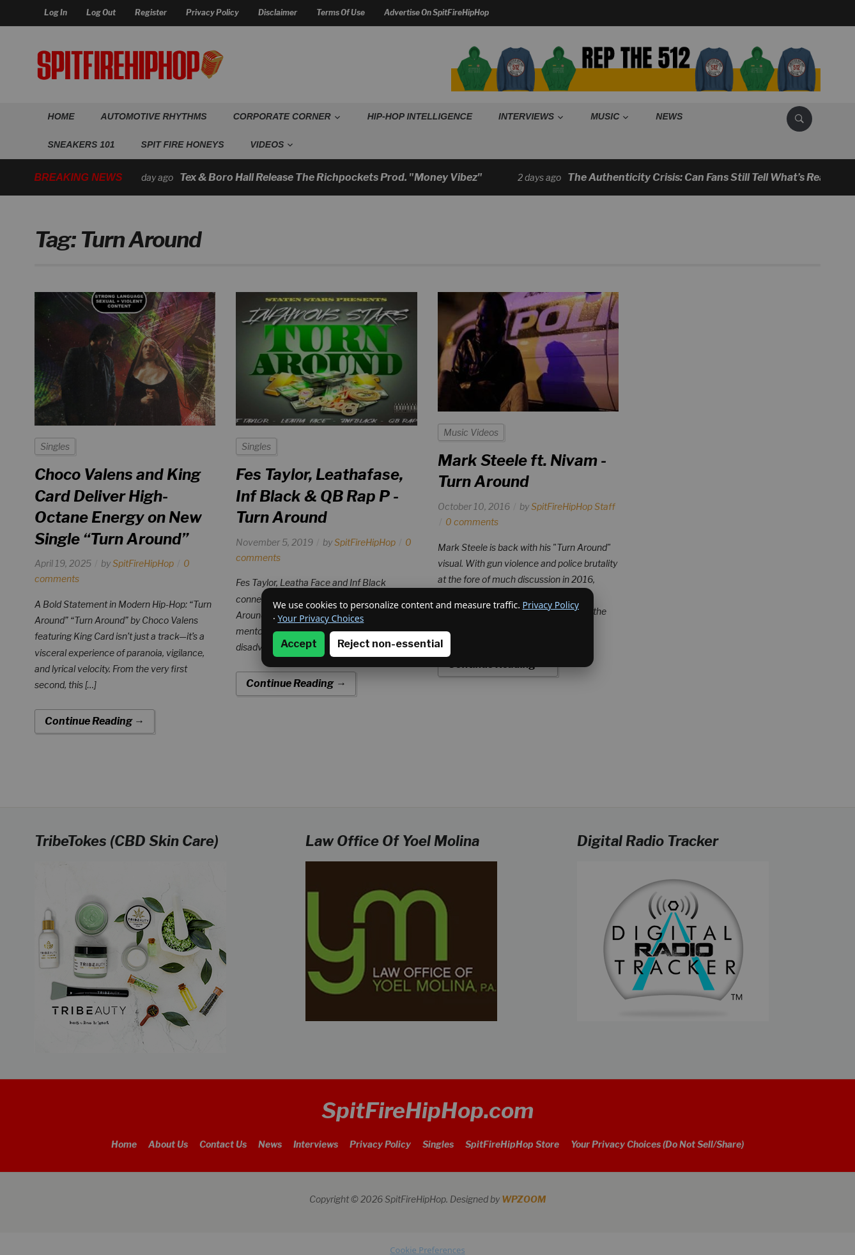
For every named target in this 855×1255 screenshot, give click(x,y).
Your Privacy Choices (320, 618)
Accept (299, 644)
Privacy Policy (551, 605)
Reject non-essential (390, 644)
